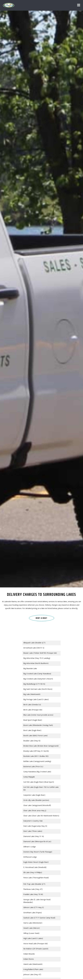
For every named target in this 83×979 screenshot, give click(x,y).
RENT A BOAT (41, 618)
